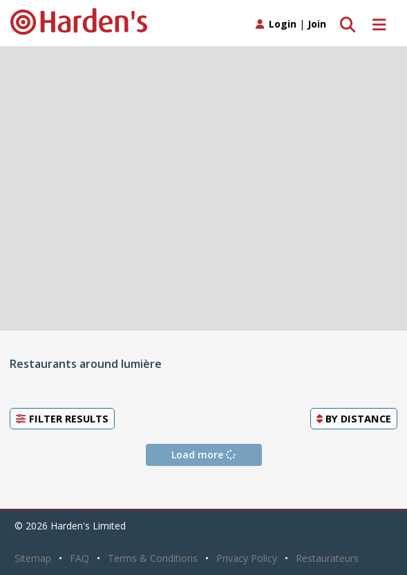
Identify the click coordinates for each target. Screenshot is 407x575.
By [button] (353, 418)
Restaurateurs (327, 558)
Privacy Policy (246, 558)
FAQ (79, 558)
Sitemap (33, 558)
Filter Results (62, 418)
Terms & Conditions (153, 558)
